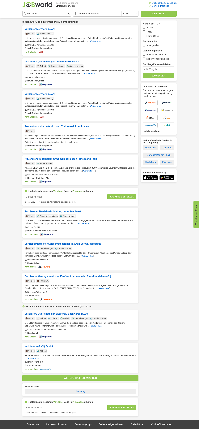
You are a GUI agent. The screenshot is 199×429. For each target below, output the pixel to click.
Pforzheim (167, 162)
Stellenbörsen (137, 424)
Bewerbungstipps (160, 6)
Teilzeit (149, 32)
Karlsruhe (167, 147)
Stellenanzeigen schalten (164, 3)
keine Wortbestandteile (157, 59)
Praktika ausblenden (156, 54)
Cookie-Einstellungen (161, 424)
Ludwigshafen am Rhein (159, 155)
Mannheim (150, 147)
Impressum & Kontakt (56, 424)
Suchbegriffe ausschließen (157, 64)
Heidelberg (150, 162)
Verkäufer (30, 21)
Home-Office (152, 36)
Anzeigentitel (152, 45)
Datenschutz (33, 424)
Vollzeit (150, 27)
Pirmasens (51, 21)
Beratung (80, 391)
